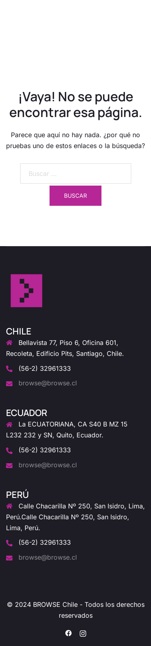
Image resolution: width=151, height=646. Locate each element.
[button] (125, 26)
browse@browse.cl (48, 383)
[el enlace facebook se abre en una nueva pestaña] (68, 632)
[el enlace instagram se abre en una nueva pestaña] (83, 632)
